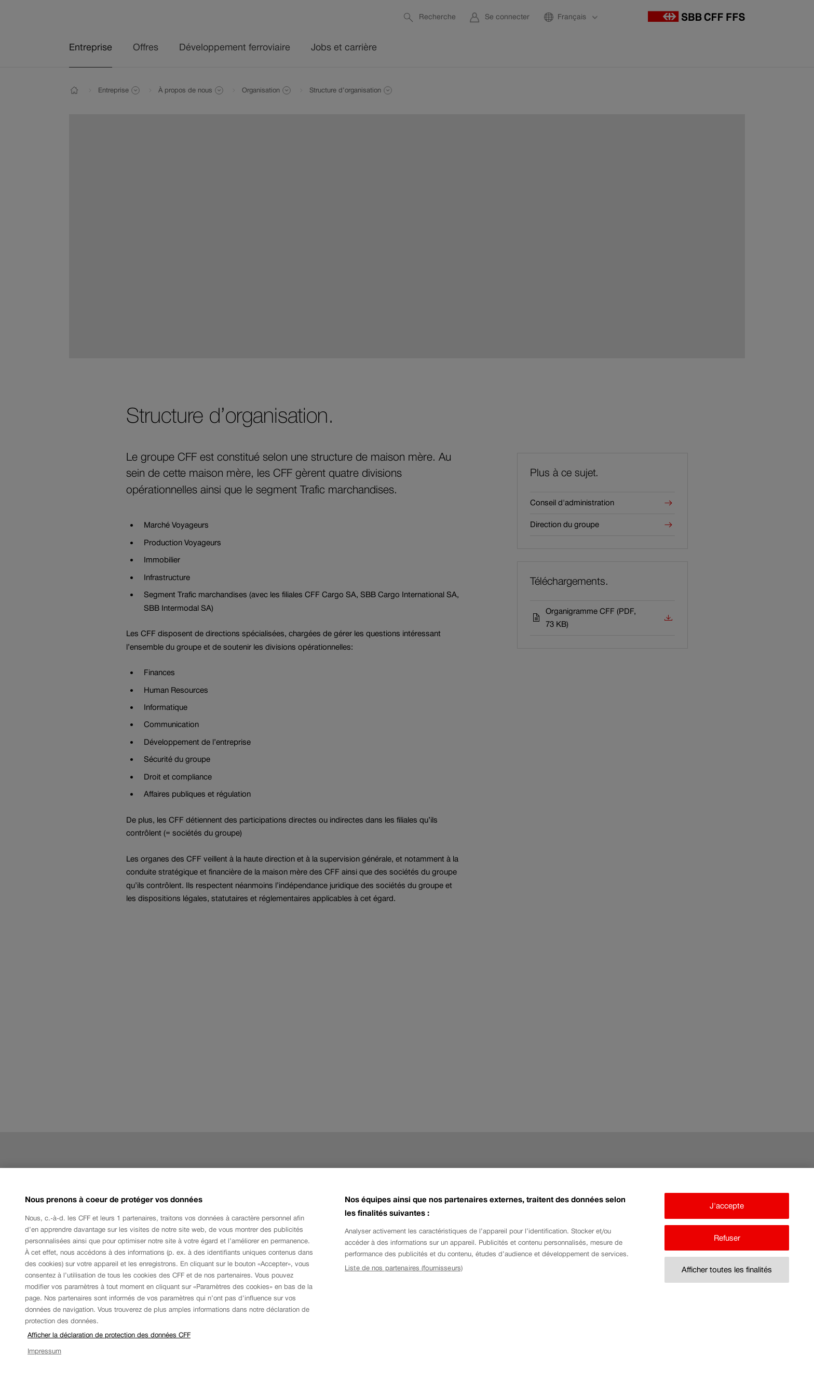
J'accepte (727, 1216)
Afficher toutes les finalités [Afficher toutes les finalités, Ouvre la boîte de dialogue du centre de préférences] (727, 1280)
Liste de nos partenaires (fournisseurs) (404, 1279)
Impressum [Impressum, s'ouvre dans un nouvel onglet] (44, 1362)
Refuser (727, 1248)
